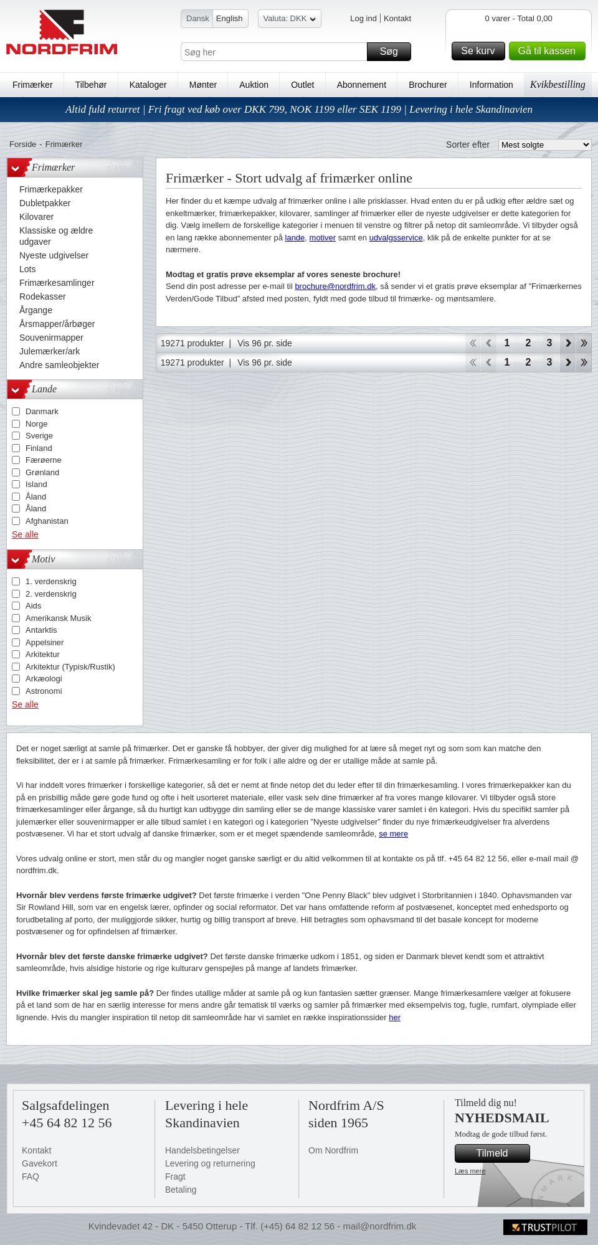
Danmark (42, 411)
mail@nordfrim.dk (379, 1226)
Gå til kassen (550, 51)
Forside (22, 144)
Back (488, 343)
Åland (36, 496)
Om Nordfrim (333, 1150)
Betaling (181, 1190)
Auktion (253, 85)
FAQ (30, 1176)
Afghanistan (47, 521)
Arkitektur (43, 654)
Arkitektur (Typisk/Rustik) (70, 666)
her (395, 1017)
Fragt (175, 1176)
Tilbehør (91, 85)
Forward (568, 343)
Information (491, 85)
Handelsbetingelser (202, 1150)
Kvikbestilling (558, 84)
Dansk (197, 18)
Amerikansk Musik (58, 618)
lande (295, 237)
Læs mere (470, 1171)
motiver (323, 237)
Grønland (42, 472)
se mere (393, 833)
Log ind (363, 18)
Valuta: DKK (289, 20)
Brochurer (428, 85)
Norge (36, 423)
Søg (393, 51)
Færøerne (44, 460)
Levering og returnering (210, 1163)
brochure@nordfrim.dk (335, 286)
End (584, 343)
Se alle (25, 534)
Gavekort (39, 1163)
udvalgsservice (396, 237)
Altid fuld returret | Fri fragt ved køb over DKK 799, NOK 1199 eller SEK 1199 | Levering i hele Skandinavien (299, 109)
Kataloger (148, 85)
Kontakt (397, 18)
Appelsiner (45, 642)
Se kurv (481, 51)
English (229, 18)
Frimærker (32, 85)
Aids (33, 605)
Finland (39, 448)
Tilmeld (501, 1153)
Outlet (302, 85)
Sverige (39, 435)
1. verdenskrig (51, 581)
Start (472, 343)
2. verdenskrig (51, 594)
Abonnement (361, 85)
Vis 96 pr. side (264, 343)
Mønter (203, 85)
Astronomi (44, 691)
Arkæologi (44, 678)
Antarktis (41, 630)
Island (36, 484)
